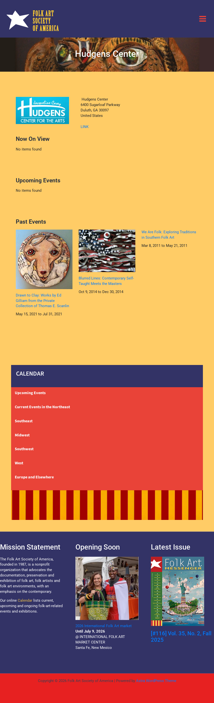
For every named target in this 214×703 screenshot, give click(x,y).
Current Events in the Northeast (42, 407)
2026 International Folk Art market (103, 626)
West (19, 463)
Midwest (22, 435)
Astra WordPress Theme (156, 681)
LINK (85, 127)
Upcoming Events (30, 393)
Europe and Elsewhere (34, 477)
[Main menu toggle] (202, 18)
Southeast (24, 421)
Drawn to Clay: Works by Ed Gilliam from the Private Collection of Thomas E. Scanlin (42, 300)
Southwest (24, 449)
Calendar (25, 600)
